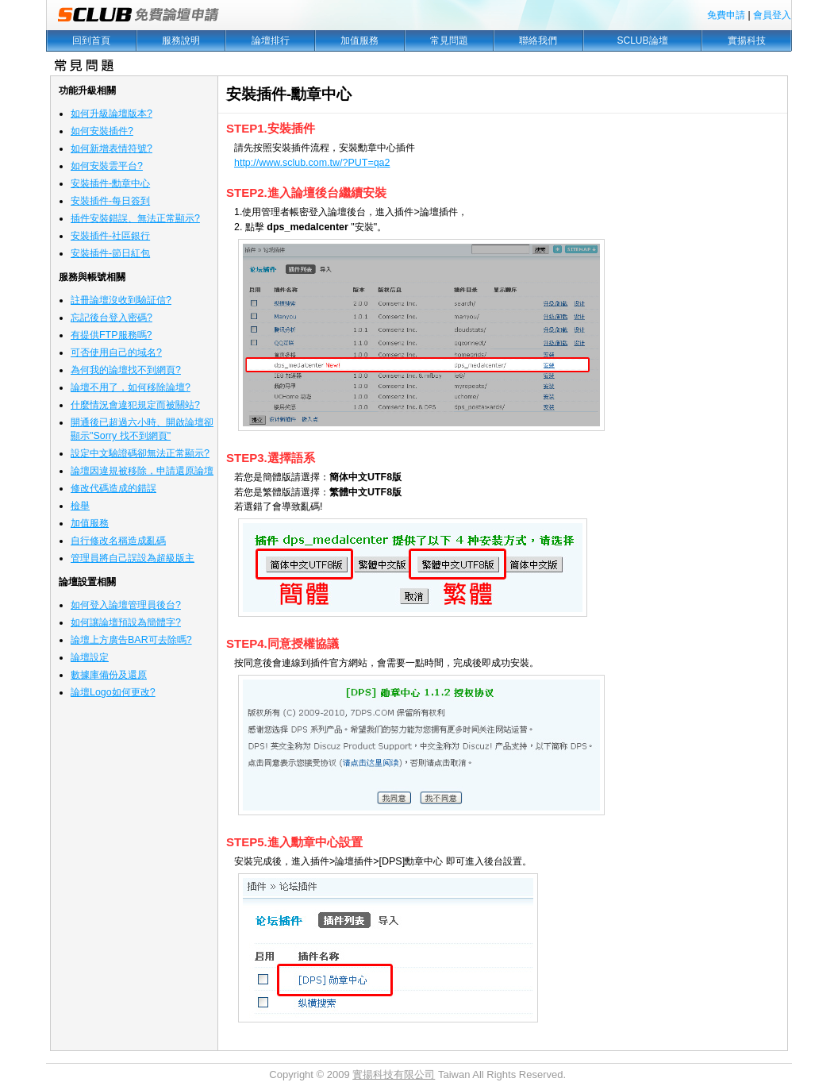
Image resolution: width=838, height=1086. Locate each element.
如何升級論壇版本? (111, 113)
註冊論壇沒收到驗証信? (121, 300)
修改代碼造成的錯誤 (113, 488)
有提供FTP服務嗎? (111, 335)
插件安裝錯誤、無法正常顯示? (135, 218)
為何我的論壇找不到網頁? (126, 369)
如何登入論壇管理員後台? (126, 604)
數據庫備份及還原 (109, 674)
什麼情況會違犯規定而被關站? (135, 404)
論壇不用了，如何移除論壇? (130, 387)
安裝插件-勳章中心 (110, 183)
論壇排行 (271, 40)
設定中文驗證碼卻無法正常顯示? (140, 453)
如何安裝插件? (102, 131)
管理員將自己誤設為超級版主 (132, 558)
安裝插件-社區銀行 (110, 235)
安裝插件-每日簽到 (110, 200)
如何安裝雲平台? (107, 165)
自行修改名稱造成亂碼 (118, 540)
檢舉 (80, 505)
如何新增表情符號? (111, 148)
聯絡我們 (538, 40)
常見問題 (449, 40)
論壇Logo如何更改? (113, 692)
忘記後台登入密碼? (111, 317)
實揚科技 (747, 40)
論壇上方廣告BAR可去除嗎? (131, 639)
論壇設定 (90, 657)
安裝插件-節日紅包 (110, 253)
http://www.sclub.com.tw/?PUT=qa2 (312, 162)
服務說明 (181, 40)
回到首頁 (91, 40)
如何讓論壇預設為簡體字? (126, 622)
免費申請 (726, 15)
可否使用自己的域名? (116, 352)
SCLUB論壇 (642, 40)
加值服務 (359, 40)
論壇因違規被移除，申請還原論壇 (142, 470)
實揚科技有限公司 (393, 1074)
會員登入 (772, 15)
